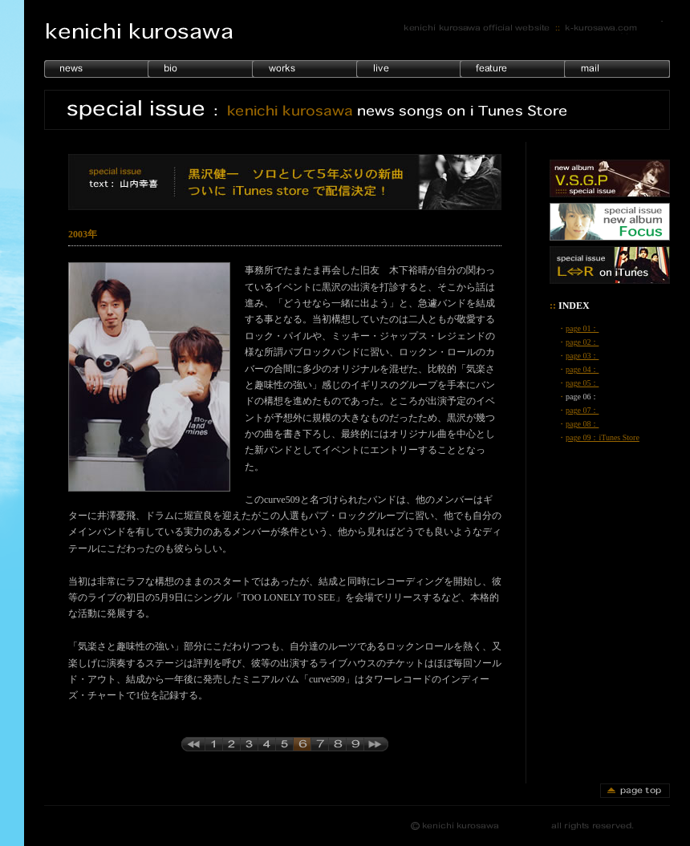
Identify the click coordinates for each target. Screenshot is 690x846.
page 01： (582, 328)
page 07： (582, 410)
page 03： (582, 355)
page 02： (582, 342)
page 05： (582, 382)
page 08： (582, 423)
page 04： (582, 369)
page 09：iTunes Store (602, 437)
